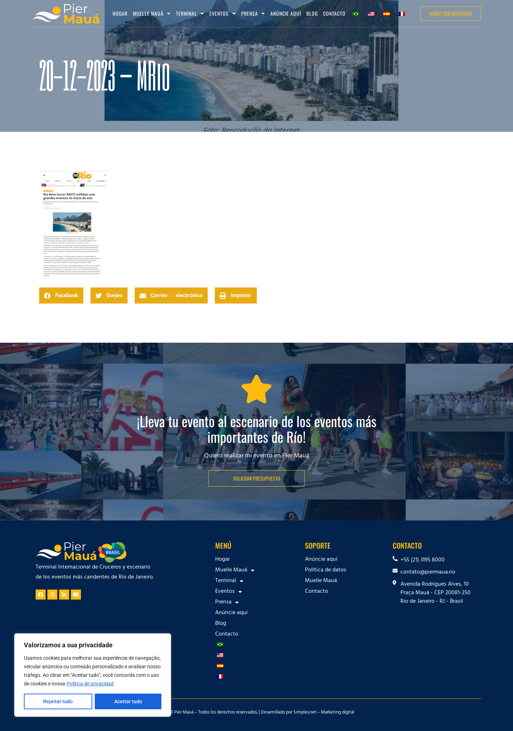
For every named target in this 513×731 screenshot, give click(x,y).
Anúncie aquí (285, 13)
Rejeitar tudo (58, 701)
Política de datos (325, 570)
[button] (61, 295)
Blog (312, 13)
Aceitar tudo (128, 701)
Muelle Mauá (152, 13)
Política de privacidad (90, 683)
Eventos (222, 13)
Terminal (190, 13)
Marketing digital (337, 713)
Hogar (120, 13)
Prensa (253, 13)
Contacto (334, 13)
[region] (92, 675)
